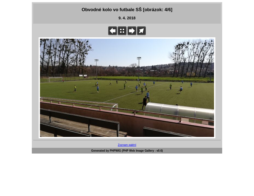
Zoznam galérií (127, 144)
